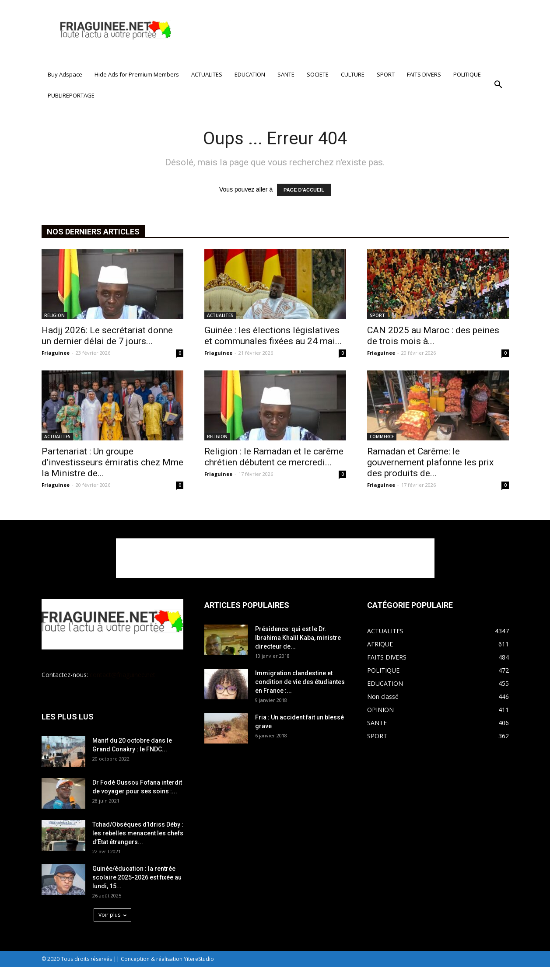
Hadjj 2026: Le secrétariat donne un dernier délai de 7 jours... (107, 335)
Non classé (383, 696)
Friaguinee (56, 352)
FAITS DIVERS (424, 74)
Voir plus (112, 914)
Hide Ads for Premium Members (137, 74)
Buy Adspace (65, 74)
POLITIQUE (467, 74)
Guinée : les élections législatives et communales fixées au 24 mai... (273, 335)
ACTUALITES (206, 74)
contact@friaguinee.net (122, 674)
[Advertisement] (349, 32)
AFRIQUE (380, 644)
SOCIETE (318, 74)
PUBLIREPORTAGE (71, 95)
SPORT (386, 74)
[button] (498, 84)
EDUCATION (250, 74)
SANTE (285, 74)
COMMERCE (382, 436)
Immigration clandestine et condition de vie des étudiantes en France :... (300, 682)
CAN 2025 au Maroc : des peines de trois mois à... (433, 335)
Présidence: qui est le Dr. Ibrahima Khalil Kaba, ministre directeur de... (298, 637)
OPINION (380, 709)
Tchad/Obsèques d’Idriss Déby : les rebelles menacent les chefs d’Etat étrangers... (137, 833)
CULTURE (352, 74)
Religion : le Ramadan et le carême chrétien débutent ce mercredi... (273, 457)
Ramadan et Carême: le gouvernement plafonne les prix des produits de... (430, 462)
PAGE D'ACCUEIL (304, 189)
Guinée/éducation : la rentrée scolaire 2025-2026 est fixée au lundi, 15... (137, 877)
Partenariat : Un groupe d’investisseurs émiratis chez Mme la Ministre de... (112, 462)
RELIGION (54, 315)
